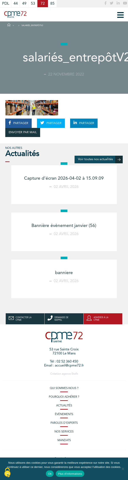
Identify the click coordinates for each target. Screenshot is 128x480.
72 (43, 4)
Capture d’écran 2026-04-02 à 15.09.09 (64, 178)
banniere (64, 273)
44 (16, 4)
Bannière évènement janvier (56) (63, 226)
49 (24, 4)
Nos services (64, 431)
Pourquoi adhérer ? (64, 397)
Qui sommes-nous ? (64, 388)
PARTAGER (18, 123)
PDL (5, 4)
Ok (50, 473)
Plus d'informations (70, 473)
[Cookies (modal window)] (7, 473)
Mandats (64, 440)
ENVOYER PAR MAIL (23, 132)
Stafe (75, 373)
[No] (123, 469)
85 (52, 4)
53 (33, 4)
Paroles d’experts (64, 423)
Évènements (64, 414)
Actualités (64, 405)
